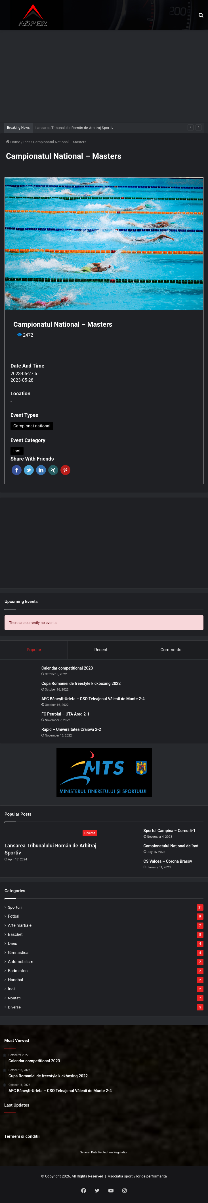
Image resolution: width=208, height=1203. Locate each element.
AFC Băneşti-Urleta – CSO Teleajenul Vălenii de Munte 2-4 (93, 699)
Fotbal (13, 916)
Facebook (17, 470)
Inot (27, 142)
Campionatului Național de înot (171, 846)
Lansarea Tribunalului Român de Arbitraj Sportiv (74, 128)
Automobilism (20, 961)
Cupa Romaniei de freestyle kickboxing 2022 (81, 683)
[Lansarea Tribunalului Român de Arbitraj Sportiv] (52, 833)
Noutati (14, 998)
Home (13, 142)
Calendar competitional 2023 (67, 668)
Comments (171, 649)
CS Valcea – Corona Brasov (168, 861)
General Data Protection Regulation (104, 1152)
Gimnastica (18, 952)
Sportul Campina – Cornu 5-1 (170, 830)
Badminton (18, 970)
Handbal (15, 980)
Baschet (15, 934)
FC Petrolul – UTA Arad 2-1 (65, 714)
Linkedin (41, 470)
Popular (34, 649)
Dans (12, 943)
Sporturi (15, 907)
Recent (100, 649)
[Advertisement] (106, 75)
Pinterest (65, 470)
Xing (53, 470)
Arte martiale (19, 925)
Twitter (29, 470)
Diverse (14, 1007)
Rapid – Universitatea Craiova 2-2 (71, 729)
